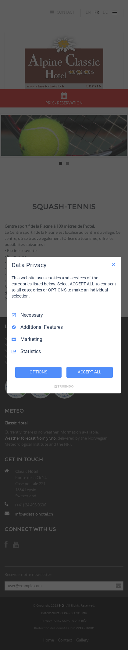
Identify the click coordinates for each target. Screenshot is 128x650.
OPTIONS (38, 371)
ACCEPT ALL (90, 371)
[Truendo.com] (64, 386)
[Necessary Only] (113, 264)
